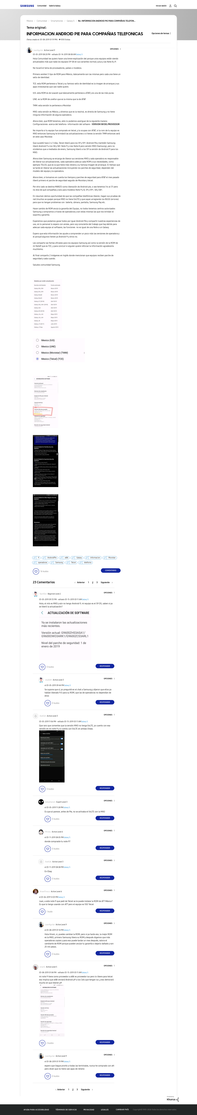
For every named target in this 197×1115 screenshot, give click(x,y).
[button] (116, 49)
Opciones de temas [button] (160, 33)
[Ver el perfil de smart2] (42, 967)
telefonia (87, 562)
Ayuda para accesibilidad (36, 1110)
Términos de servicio (66, 1110)
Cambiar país (122, 1109)
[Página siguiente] (106, 582)
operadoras (42, 562)
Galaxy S (79, 54)
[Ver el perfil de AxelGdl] (43, 716)
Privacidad (88, 1110)
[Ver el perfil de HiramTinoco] (45, 891)
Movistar (112, 558)
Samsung (59, 562)
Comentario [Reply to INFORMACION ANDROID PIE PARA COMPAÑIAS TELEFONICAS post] (110, 570)
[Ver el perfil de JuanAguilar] (38, 50)
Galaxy (79, 558)
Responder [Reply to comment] (105, 666)
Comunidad (41, 6)
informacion (95, 558)
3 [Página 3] (97, 582)
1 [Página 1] (88, 582)
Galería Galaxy (54, 6)
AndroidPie (51, 558)
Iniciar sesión (161, 6)
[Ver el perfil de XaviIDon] (43, 594)
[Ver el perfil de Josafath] (48, 680)
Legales (105, 1110)
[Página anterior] (80, 582)
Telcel (73, 562)
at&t (66, 558)
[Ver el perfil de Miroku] (48, 832)
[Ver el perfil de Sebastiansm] (50, 802)
